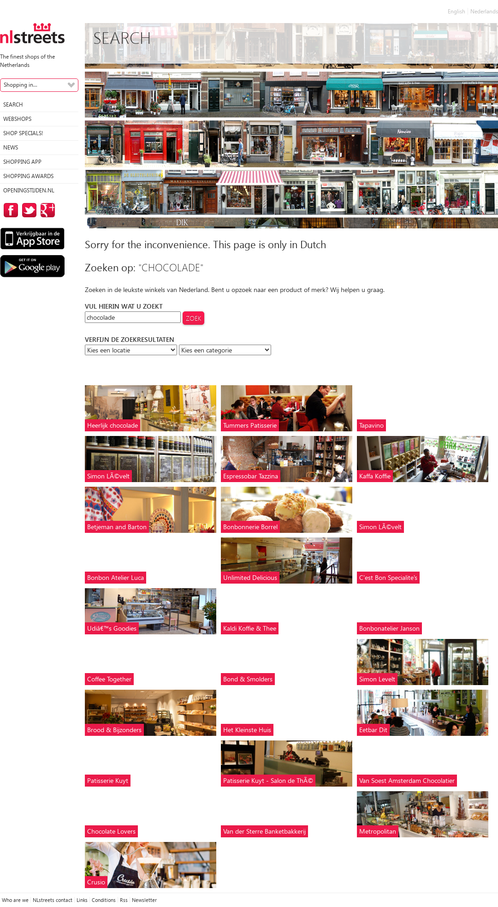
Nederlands (484, 11)
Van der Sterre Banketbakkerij (264, 831)
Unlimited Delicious (250, 577)
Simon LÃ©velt (108, 475)
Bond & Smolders (248, 678)
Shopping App (22, 161)
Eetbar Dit (373, 729)
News (10, 147)
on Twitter (27, 210)
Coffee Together (109, 678)
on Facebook (9, 210)
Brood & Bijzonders (114, 729)
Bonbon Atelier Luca (115, 577)
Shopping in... (20, 84)
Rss (124, 900)
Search (13, 104)
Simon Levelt (377, 678)
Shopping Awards (28, 176)
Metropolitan (377, 831)
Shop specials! (23, 133)
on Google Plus (46, 210)
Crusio (96, 881)
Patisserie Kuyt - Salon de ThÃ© (268, 780)
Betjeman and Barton (117, 526)
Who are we (15, 900)
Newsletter (144, 900)
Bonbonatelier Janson (389, 628)
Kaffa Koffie (375, 475)
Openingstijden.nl (28, 190)
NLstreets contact (52, 900)
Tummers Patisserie (250, 425)
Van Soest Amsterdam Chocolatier (407, 780)
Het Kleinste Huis (247, 729)
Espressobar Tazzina (250, 475)
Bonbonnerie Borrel (250, 526)
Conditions (104, 900)
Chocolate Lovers (111, 831)
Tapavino (371, 425)
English (456, 11)
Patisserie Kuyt (107, 780)
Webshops (17, 118)
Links (82, 900)
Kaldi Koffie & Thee (249, 628)
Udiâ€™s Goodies (111, 628)
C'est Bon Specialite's (388, 577)
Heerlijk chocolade (112, 425)
